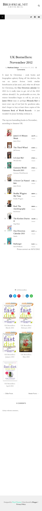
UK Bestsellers (22, 290)
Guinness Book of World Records (16, 110)
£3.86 (32, 181)
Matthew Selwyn (13, 68)
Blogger (34, 502)
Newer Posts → (34, 393)
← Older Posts (8, 393)
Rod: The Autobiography (19, 207)
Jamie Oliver (7, 100)
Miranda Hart (32, 100)
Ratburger (17, 244)
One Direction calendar (27, 88)
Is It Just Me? (18, 158)
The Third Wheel (20, 147)
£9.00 (33, 158)
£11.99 (33, 136)
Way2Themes (16, 502)
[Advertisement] (21, 37)
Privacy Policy (21, 504)
